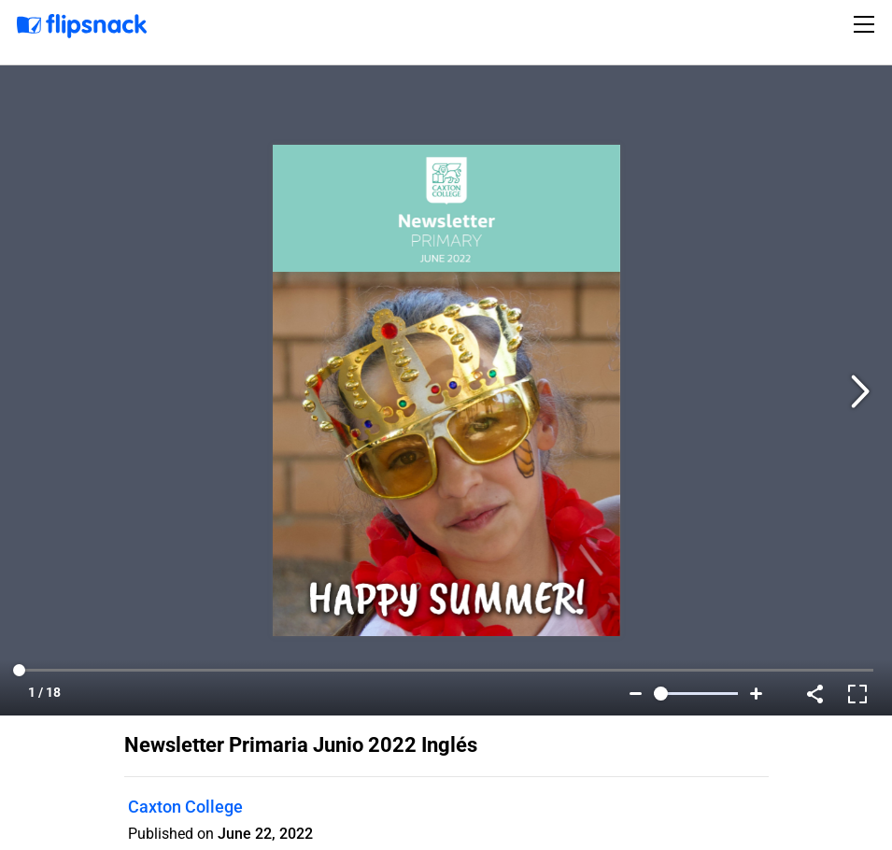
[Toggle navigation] (867, 24)
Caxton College (185, 806)
